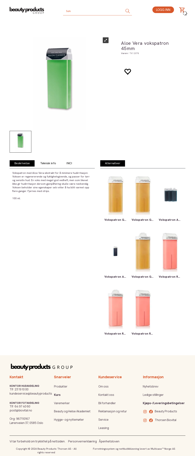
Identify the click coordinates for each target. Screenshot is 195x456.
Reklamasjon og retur (112, 411)
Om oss (103, 386)
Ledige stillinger (153, 395)
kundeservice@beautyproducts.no (33, 393)
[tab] (22, 163)
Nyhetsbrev (150, 386)
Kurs (57, 395)
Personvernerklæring (82, 441)
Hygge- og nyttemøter (69, 420)
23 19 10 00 (21, 389)
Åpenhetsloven (109, 441)
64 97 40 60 (22, 406)
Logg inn (163, 10)
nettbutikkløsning (129, 448)
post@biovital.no (21, 410)
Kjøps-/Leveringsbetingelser (164, 403)
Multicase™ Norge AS (163, 448)
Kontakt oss (106, 395)
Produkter (60, 386)
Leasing (103, 428)
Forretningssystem (104, 448)
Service (103, 420)
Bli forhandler (107, 403)
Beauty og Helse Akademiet (72, 411)
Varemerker (62, 403)
